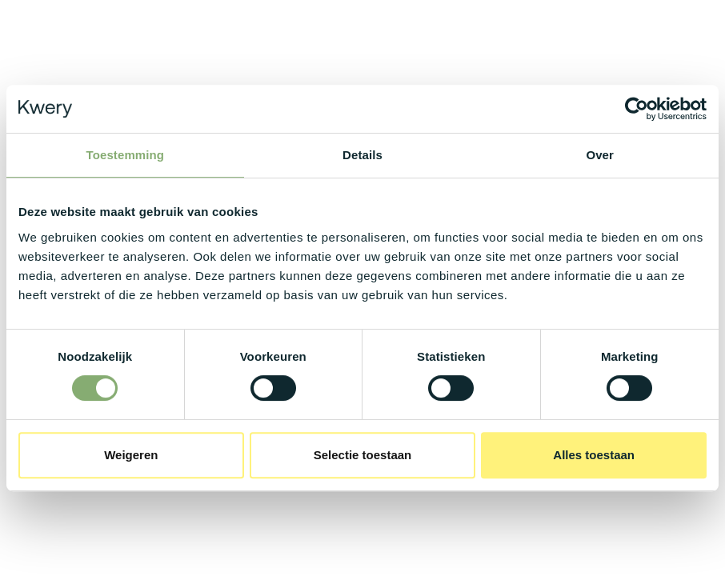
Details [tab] (362, 155)
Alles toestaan (594, 455)
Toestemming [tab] (125, 155)
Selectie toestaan (363, 455)
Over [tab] (600, 155)
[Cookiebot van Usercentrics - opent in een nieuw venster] (637, 109)
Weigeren (131, 455)
